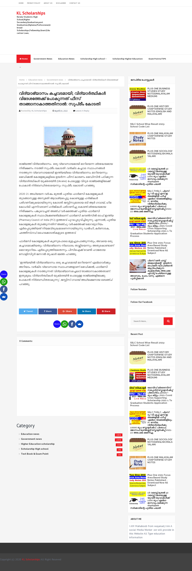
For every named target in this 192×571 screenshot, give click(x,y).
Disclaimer (61, 3)
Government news (31, 439)
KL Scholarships (30, 13)
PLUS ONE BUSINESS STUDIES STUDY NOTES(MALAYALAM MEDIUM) (158, 92)
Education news (30, 434)
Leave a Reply (82, 111)
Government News (43, 58)
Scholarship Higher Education (127, 58)
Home (24, 58)
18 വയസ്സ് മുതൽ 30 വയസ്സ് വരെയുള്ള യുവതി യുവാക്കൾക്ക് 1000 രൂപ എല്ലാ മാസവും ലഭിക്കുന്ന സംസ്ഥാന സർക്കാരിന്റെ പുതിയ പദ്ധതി (150, 176)
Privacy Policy (33, 3)
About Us (48, 3)
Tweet (28, 311)
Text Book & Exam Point (34, 454)
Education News (66, 58)
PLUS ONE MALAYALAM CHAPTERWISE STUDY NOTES (160, 136)
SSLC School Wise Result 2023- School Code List (147, 125)
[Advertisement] (121, 30)
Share (48, 311)
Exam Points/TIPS (157, 58)
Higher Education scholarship (38, 444)
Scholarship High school (93, 58)
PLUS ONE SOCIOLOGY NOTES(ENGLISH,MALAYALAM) (159, 154)
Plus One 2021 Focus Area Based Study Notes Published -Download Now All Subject (159, 247)
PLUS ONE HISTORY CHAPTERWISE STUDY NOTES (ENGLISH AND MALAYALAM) (159, 110)
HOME (21, 3)
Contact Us (74, 3)
